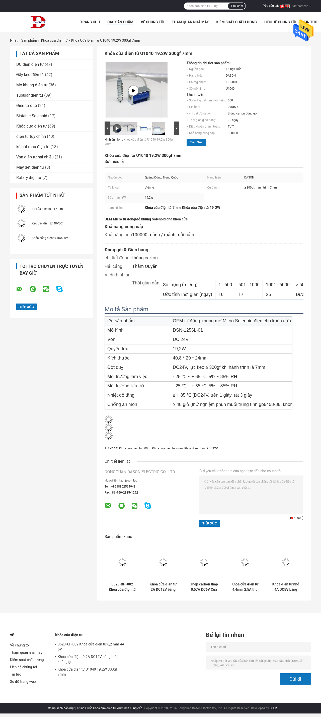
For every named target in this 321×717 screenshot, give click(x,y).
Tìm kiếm (236, 6)
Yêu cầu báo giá (273, 6)
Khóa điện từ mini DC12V (201, 448)
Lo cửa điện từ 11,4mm (47, 209)
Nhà (13, 40)
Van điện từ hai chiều (35, 157)
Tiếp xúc (196, 142)
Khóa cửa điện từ (54, 40)
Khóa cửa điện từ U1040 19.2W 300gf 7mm (87, 671)
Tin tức (310, 22)
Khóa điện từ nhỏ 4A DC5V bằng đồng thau (285, 587)
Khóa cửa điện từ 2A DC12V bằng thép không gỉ (163, 587)
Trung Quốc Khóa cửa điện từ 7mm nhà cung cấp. (110, 708)
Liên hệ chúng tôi (280, 22)
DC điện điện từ (30, 64)
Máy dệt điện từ (30, 167)
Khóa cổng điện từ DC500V (50, 238)
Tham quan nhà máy (190, 22)
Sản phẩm (29, 40)
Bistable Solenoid (31, 115)
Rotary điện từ (28, 177)
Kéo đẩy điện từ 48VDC (47, 223)
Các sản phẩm (120, 22)
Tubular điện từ (29, 95)
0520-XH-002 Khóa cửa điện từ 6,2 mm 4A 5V (122, 587)
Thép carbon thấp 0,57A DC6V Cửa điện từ (204, 587)
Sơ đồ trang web (23, 682)
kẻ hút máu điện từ (33, 146)
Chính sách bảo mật (61, 708)
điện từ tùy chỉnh (31, 136)
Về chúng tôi (152, 22)
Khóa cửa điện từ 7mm (167, 448)
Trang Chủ (90, 22)
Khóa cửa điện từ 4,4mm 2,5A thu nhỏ (244, 587)
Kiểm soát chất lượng (236, 22)
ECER (273, 708)
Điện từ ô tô (26, 105)
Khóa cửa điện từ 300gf (134, 448)
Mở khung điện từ (32, 85)
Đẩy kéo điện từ (30, 74)
